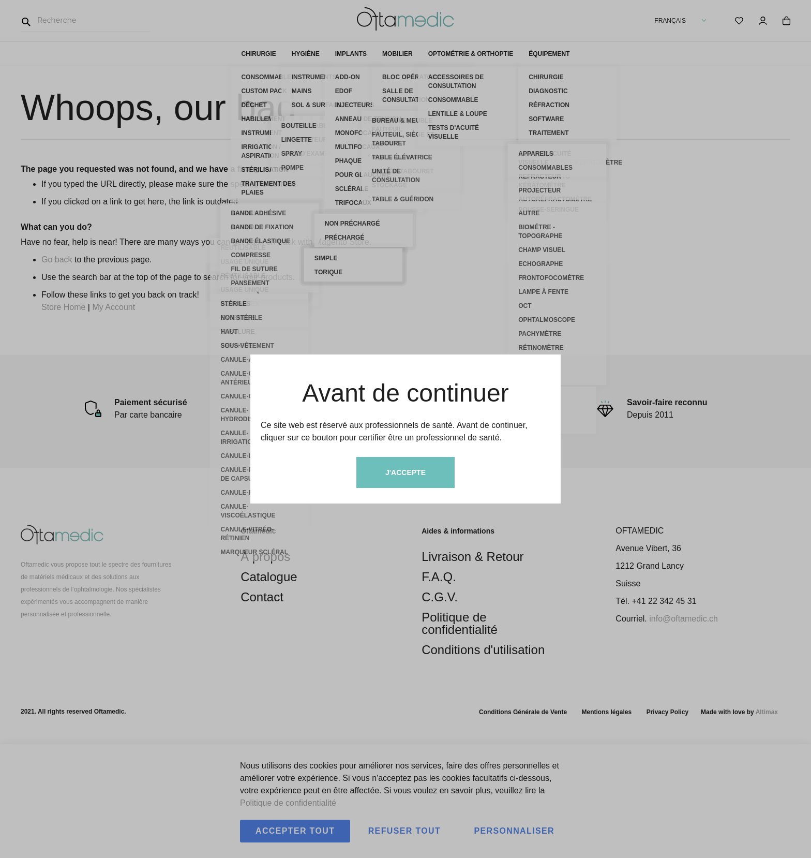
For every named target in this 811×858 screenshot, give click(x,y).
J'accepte (405, 472)
